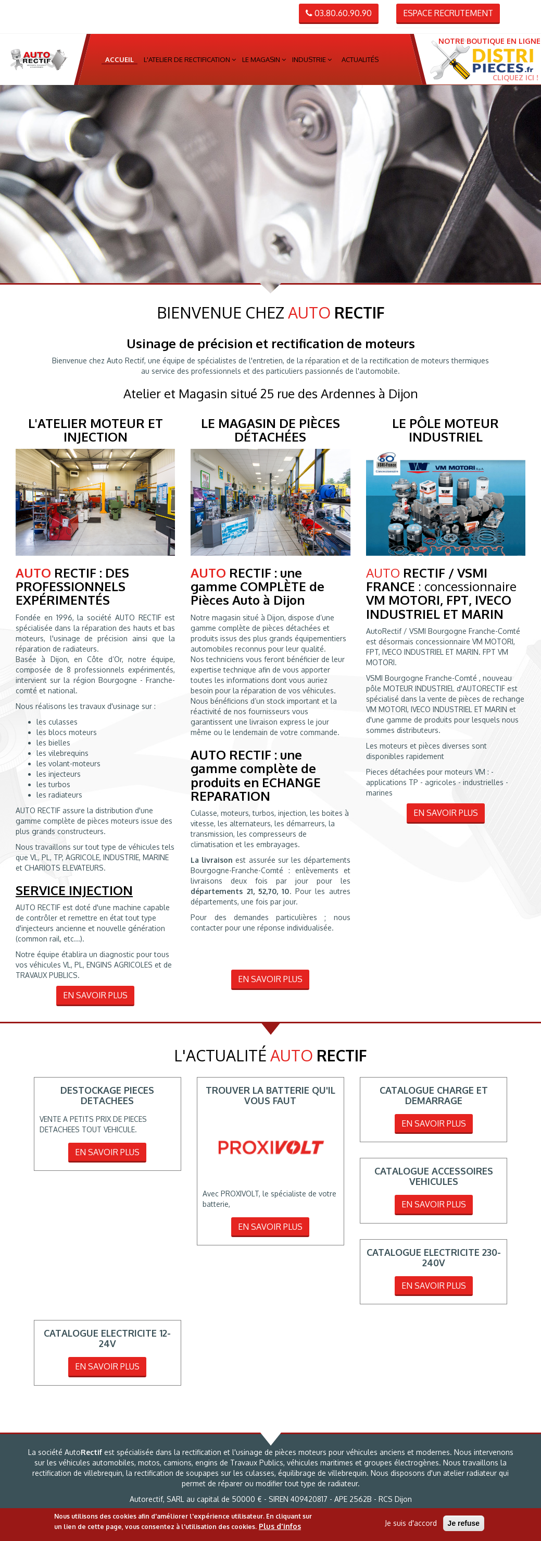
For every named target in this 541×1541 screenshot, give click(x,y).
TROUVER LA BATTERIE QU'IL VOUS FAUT (270, 1095)
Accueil (119, 59)
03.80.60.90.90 (339, 13)
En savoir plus (95, 995)
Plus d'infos (280, 1526)
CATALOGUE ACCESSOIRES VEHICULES (433, 1176)
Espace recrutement (448, 13)
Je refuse (464, 1523)
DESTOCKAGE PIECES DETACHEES (107, 1095)
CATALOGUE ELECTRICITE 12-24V (107, 1338)
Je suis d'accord (411, 1523)
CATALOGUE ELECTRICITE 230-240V (434, 1257)
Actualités (360, 59)
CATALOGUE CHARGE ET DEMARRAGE (434, 1095)
